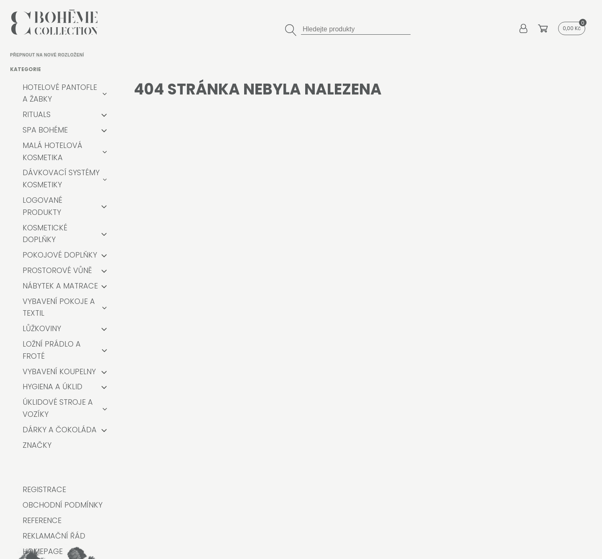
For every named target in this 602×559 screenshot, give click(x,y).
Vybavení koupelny (59, 371)
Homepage (43, 551)
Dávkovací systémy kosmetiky (61, 178)
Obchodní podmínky (62, 505)
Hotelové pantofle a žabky (60, 93)
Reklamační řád (54, 536)
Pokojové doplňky (60, 255)
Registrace (44, 489)
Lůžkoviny (42, 328)
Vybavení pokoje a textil (59, 307)
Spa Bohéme (45, 130)
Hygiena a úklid (52, 386)
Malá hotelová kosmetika (52, 151)
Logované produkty (42, 206)
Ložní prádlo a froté (52, 350)
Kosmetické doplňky (45, 233)
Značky (37, 445)
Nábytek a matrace (60, 286)
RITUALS (37, 114)
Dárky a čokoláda (60, 429)
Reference (42, 520)
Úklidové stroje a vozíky (58, 408)
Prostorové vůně (57, 270)
